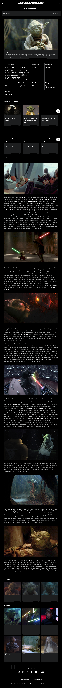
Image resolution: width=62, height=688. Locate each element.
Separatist (32, 266)
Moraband (7, 357)
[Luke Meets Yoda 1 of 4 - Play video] (12, 138)
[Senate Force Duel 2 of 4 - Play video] (31, 138)
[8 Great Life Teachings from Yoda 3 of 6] (49, 110)
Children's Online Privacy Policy (37, 681)
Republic (17, 201)
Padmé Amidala (12, 404)
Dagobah (23, 353)
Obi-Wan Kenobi (36, 203)
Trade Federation (31, 201)
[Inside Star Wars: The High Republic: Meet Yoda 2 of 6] (31, 110)
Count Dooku (8, 268)
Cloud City (30, 560)
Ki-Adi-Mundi (46, 199)
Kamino (53, 273)
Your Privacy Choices (45, 683)
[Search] (31, 13)
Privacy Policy (27, 681)
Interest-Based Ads (36, 683)
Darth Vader (40, 418)
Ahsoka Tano (24, 334)
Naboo (47, 201)
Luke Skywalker (16, 509)
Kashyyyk (41, 408)
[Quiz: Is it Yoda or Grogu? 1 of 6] (12, 110)
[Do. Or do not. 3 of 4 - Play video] (49, 138)
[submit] (59, 3)
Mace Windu (35, 199)
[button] (58, 111)
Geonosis (7, 285)
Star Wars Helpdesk (26, 683)
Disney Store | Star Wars (16, 683)
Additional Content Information (16, 681)
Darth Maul (44, 224)
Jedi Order (40, 359)
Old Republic (23, 197)
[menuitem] (2, 3)
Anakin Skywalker (9, 209)
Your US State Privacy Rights (52, 681)
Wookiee (30, 408)
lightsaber (49, 272)
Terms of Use (6, 681)
